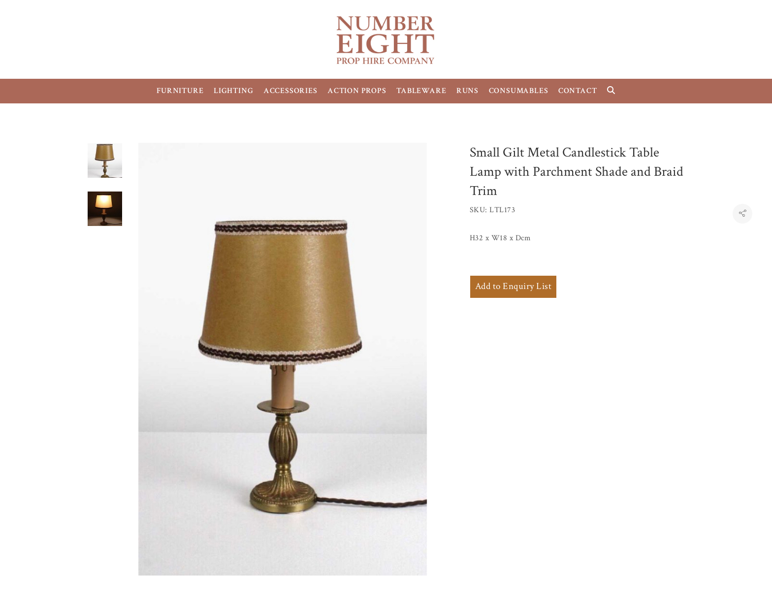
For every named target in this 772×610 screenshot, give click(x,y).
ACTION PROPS (356, 91)
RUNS (467, 91)
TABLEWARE (421, 91)
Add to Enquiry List (513, 286)
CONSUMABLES (518, 91)
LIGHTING (233, 91)
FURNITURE (180, 91)
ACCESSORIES (290, 91)
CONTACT (577, 91)
